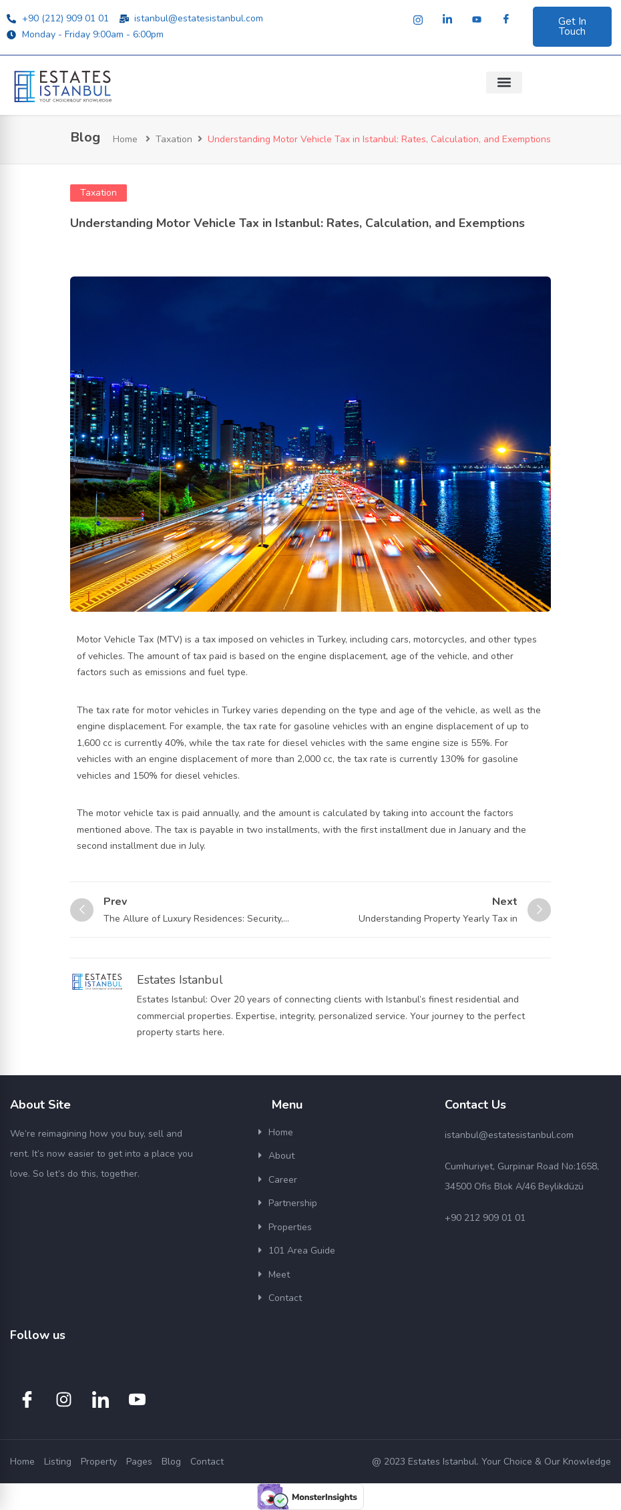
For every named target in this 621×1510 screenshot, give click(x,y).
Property (99, 1461)
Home (125, 139)
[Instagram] (418, 20)
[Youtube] (477, 20)
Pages (139, 1461)
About (281, 1155)
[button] (504, 82)
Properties (290, 1227)
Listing (57, 1461)
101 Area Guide (301, 1250)
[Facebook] (506, 20)
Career (282, 1179)
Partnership (292, 1203)
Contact (285, 1298)
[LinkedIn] (447, 20)
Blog (171, 1461)
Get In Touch (572, 26)
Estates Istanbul (180, 980)
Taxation (174, 139)
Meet (279, 1274)
